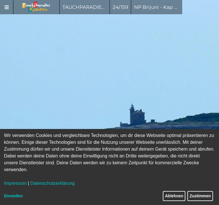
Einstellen (13, 196)
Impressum (15, 183)
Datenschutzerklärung (52, 183)
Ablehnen (174, 196)
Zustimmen (200, 196)
